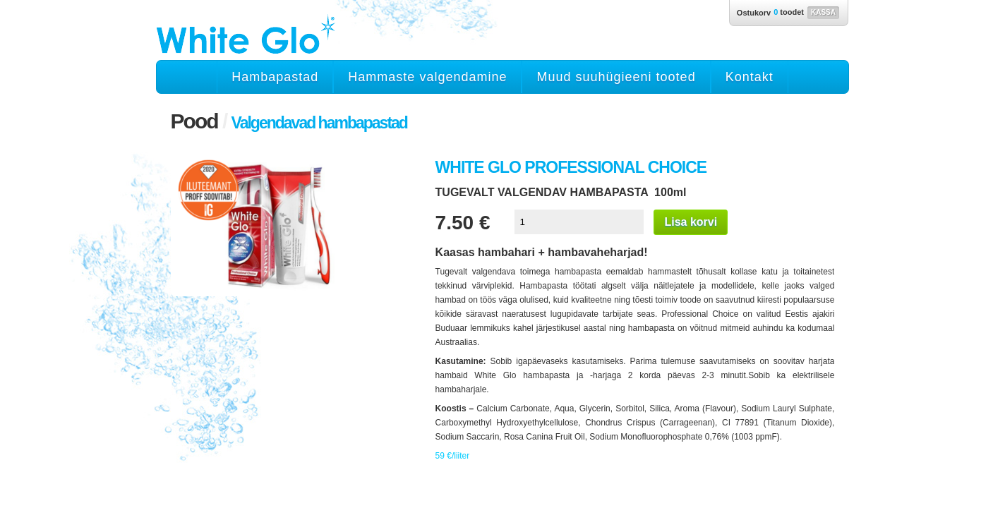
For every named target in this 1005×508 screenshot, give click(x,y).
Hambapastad (274, 77)
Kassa (823, 12)
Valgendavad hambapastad (319, 123)
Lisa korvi (690, 222)
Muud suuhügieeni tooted (615, 77)
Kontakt (750, 77)
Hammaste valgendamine (427, 77)
